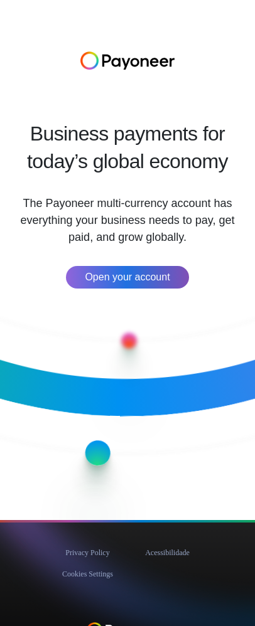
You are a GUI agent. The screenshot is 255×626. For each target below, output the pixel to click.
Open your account (127, 277)
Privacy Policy (87, 552)
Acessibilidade (167, 552)
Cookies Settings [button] (87, 574)
